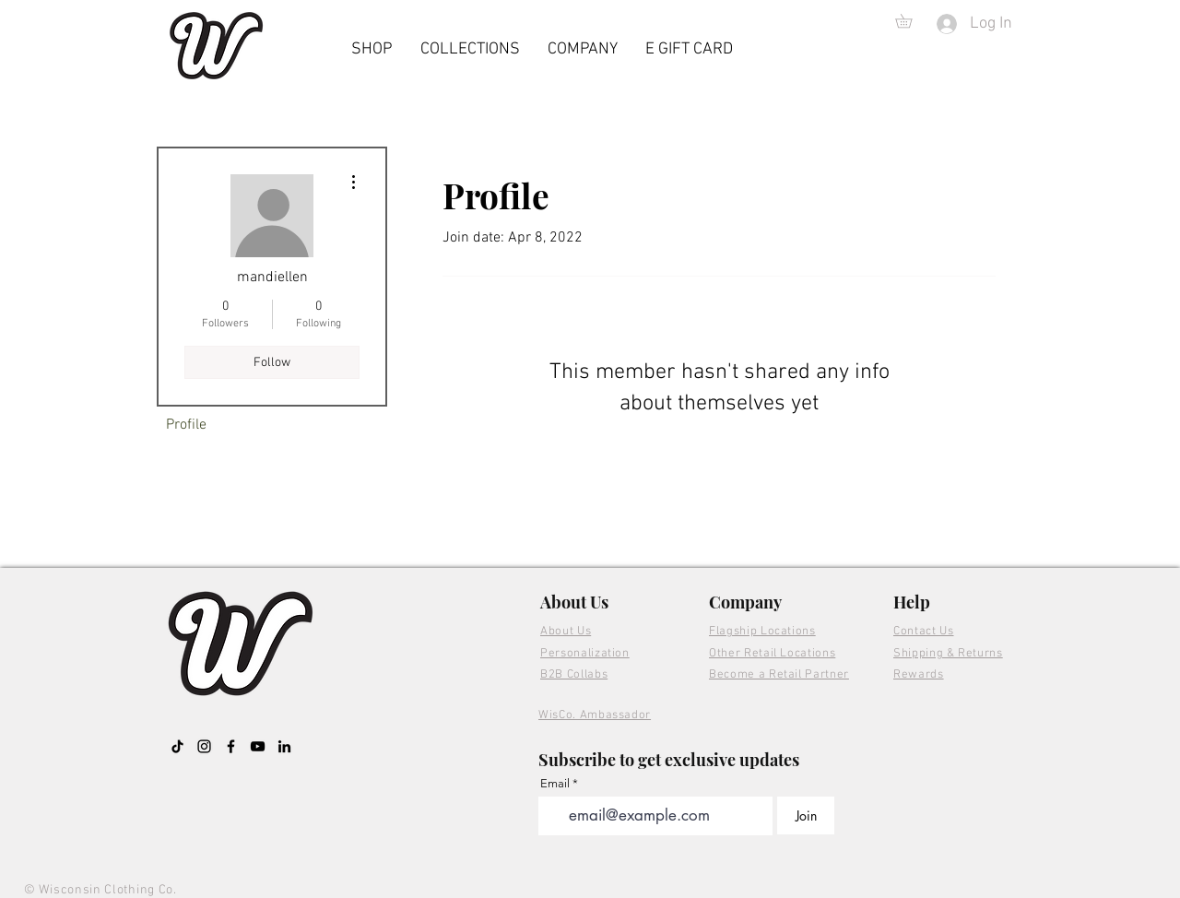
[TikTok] (177, 746)
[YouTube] (257, 746)
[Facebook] (231, 746)
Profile (186, 425)
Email (555, 783)
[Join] (805, 815)
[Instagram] (204, 746)
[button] (910, 21)
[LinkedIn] (284, 746)
